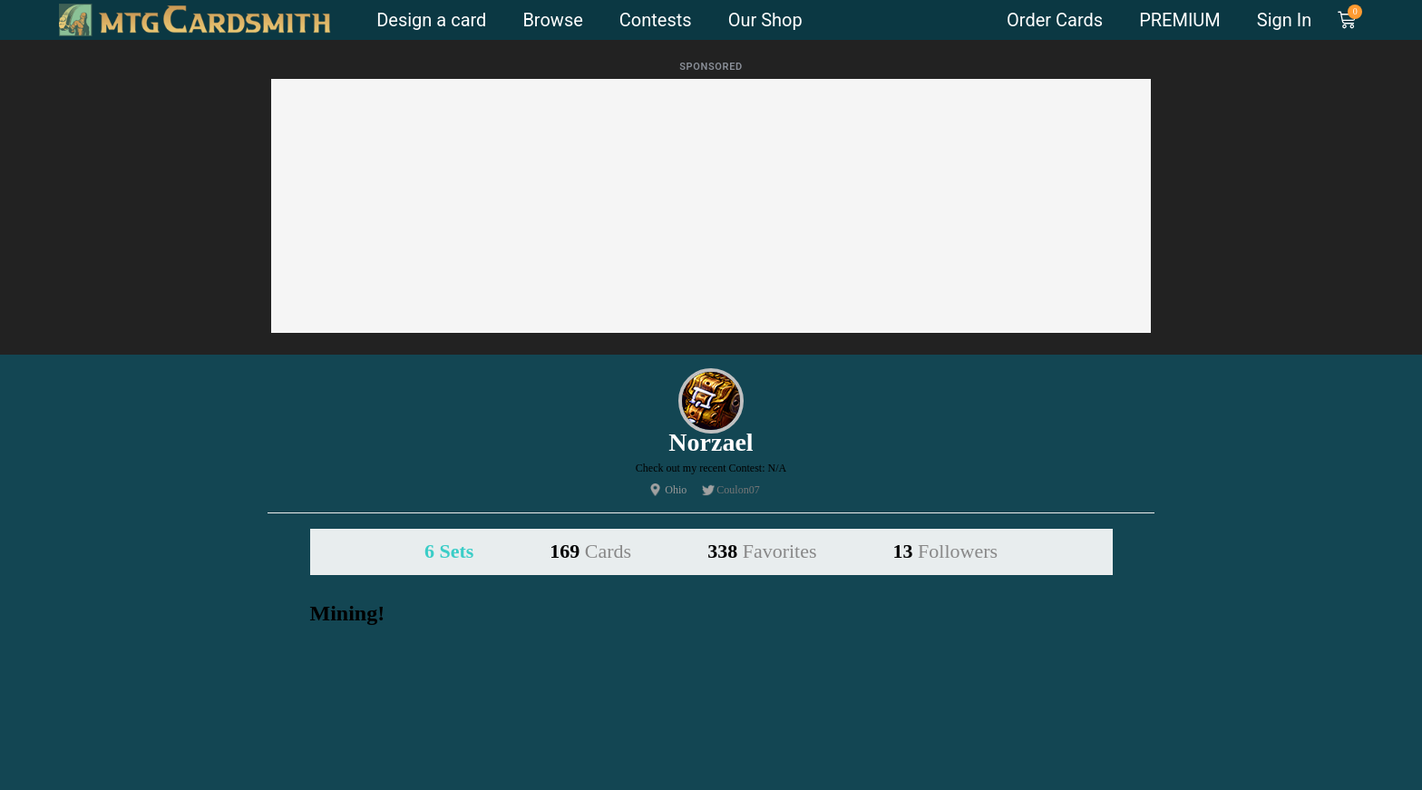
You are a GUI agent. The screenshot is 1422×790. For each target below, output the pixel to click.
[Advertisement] (711, 206)
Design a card (431, 20)
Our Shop (765, 20)
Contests (655, 20)
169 (590, 551)
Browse (552, 20)
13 (945, 551)
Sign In (1284, 20)
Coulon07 (737, 489)
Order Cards (1055, 20)
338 (761, 551)
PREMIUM (1180, 20)
